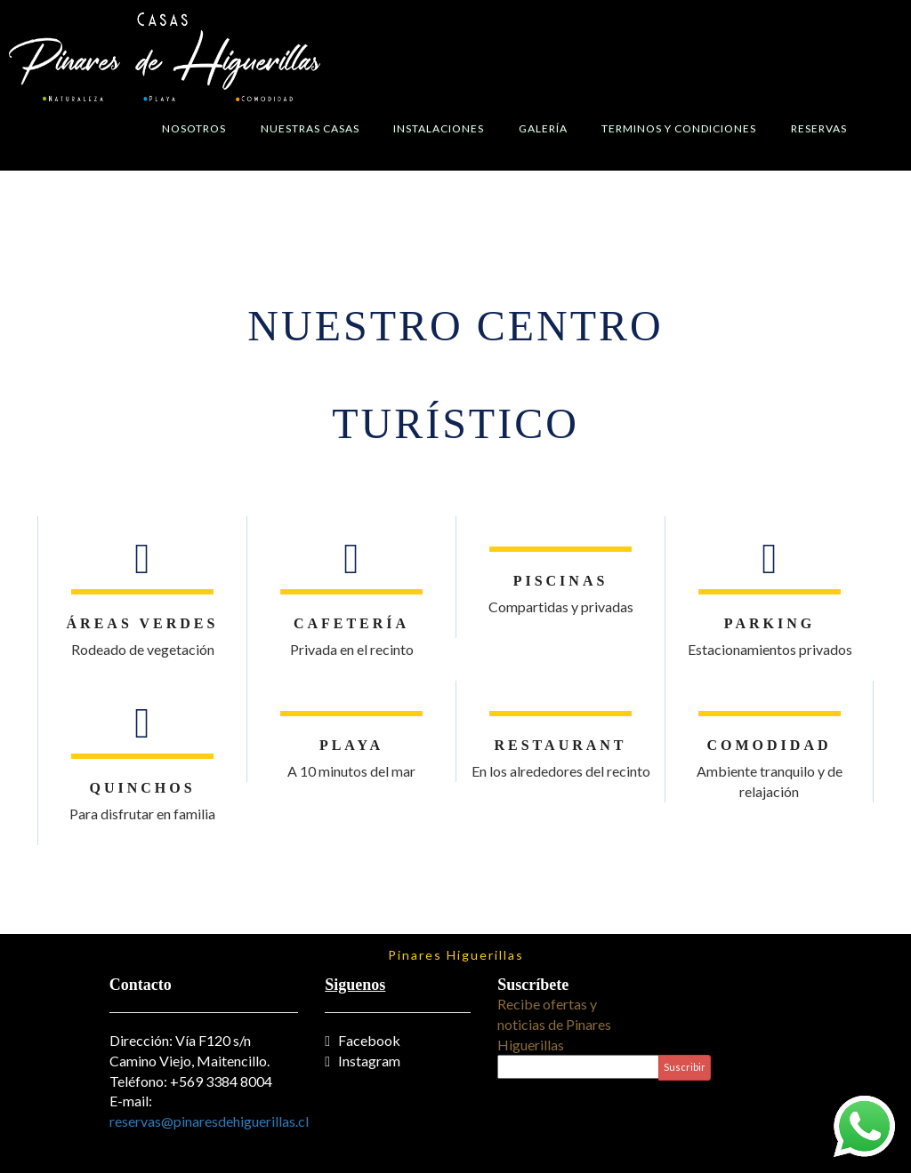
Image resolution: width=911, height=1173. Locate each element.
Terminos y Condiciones (678, 128)
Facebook (362, 1040)
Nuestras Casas (310, 128)
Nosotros (194, 128)
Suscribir (684, 1067)
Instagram (362, 1060)
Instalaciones (438, 128)
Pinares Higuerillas (456, 954)
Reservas (819, 128)
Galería (543, 128)
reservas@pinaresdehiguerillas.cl (209, 1121)
